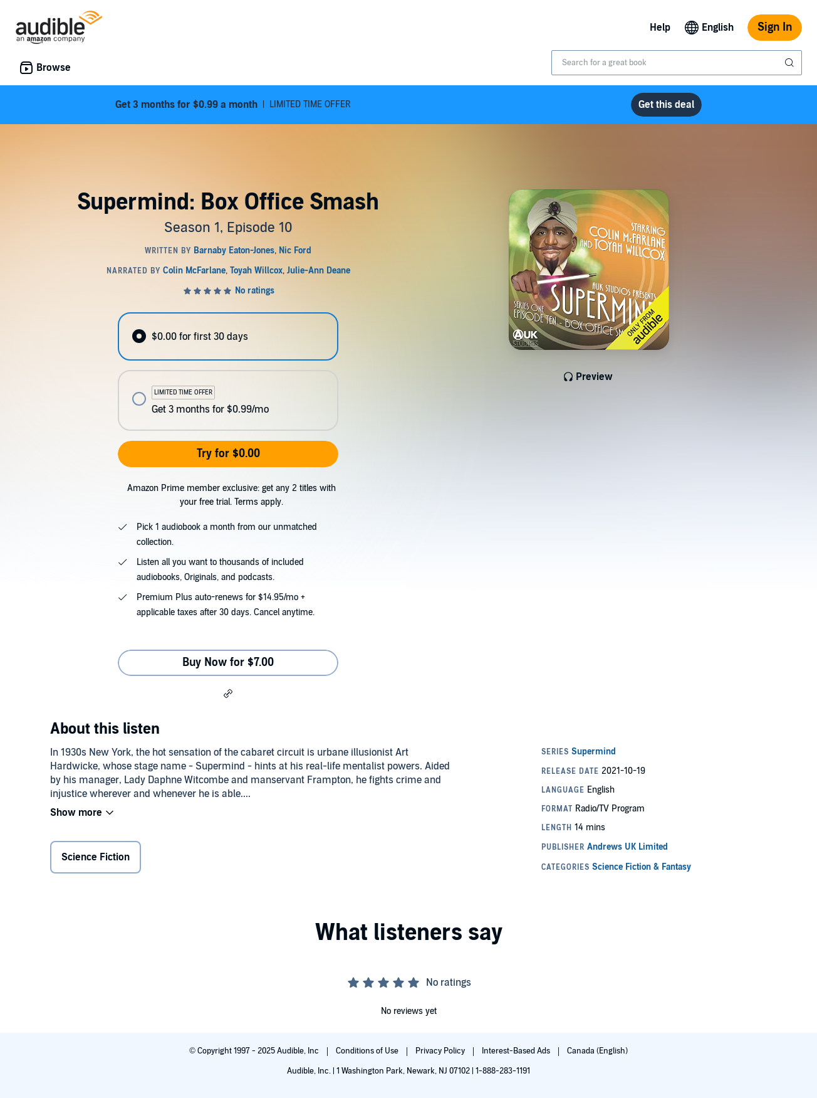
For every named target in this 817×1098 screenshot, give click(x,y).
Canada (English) (597, 1051)
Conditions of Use (368, 1051)
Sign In (774, 27)
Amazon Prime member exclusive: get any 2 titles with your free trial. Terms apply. (231, 495)
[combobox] (676, 62)
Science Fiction (95, 857)
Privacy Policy (441, 1051)
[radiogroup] (228, 371)
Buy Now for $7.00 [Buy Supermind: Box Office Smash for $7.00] (228, 662)
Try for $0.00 (228, 453)
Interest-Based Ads (517, 1051)
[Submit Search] (790, 62)
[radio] (228, 336)
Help (660, 27)
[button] (228, 692)
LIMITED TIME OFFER (233, 105)
